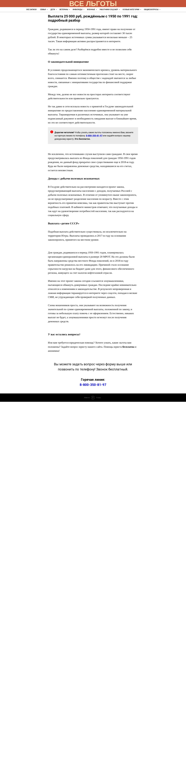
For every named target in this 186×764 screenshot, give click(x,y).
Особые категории (131, 9)
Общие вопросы (151, 9)
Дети (52, 9)
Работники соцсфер (109, 9)
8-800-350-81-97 (93, 385)
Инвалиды (78, 9)
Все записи (31, 9)
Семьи (43, 9)
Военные (91, 9)
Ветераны (64, 9)
